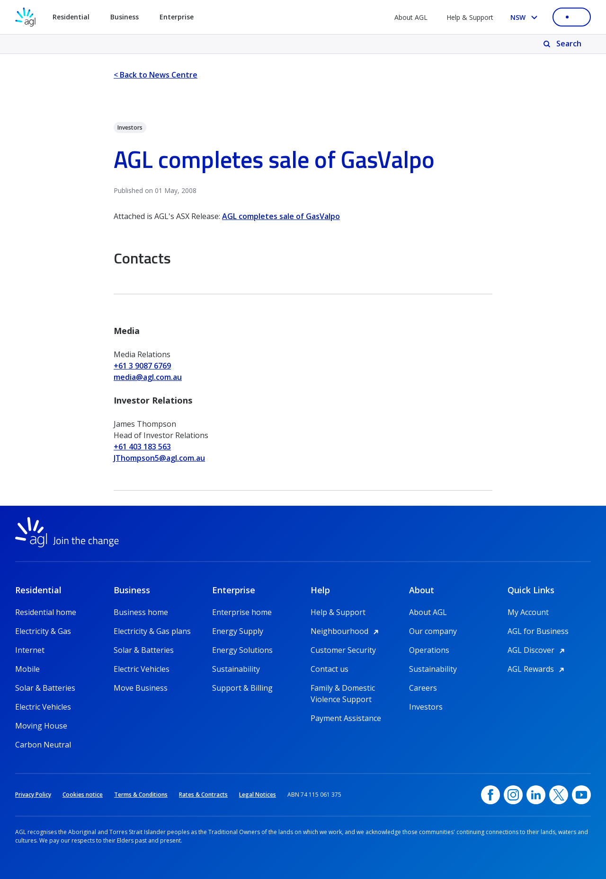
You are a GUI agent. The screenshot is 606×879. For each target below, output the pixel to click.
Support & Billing (242, 688)
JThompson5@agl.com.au (159, 458)
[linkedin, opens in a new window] (535, 794)
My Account (528, 612)
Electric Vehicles (43, 707)
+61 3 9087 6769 (142, 365)
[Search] (563, 44)
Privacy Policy (33, 795)
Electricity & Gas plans (152, 631)
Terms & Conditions (141, 795)
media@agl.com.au (148, 377)
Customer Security (343, 650)
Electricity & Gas (43, 631)
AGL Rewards (537, 669)
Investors (426, 707)
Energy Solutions (242, 650)
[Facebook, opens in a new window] (490, 794)
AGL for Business (538, 631)
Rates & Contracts (203, 795)
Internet (30, 650)
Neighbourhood (346, 631)
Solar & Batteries (45, 688)
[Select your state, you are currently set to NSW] (525, 17)
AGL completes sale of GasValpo (281, 216)
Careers (423, 688)
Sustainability (236, 669)
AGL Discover (538, 650)
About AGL (411, 17)
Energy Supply (237, 631)
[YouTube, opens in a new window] (581, 794)
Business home (141, 612)
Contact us (329, 669)
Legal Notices (257, 795)
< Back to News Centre (155, 75)
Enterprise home (242, 612)
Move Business (141, 688)
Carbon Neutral (43, 744)
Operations (429, 650)
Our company (433, 631)
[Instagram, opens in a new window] (513, 794)
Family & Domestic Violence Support (343, 688)
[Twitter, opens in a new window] (558, 794)
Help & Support (469, 17)
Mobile (27, 669)
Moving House (41, 726)
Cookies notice (82, 795)
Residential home (45, 612)
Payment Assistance (346, 718)
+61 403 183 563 (142, 446)
